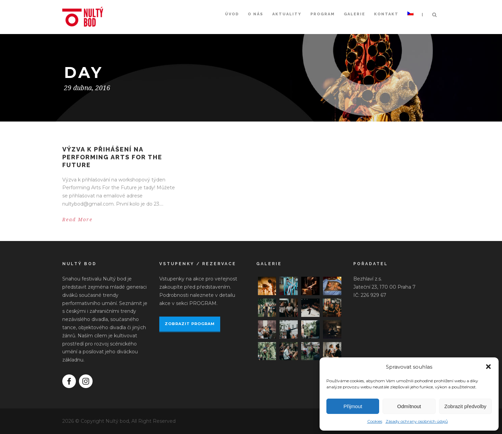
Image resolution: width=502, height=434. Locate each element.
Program (322, 14)
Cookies (374, 421)
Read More (77, 219)
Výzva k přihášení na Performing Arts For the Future (112, 157)
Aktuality (287, 14)
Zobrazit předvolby (465, 406)
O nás (255, 14)
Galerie (354, 14)
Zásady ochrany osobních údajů (417, 421)
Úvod (232, 14)
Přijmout (352, 406)
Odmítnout (409, 406)
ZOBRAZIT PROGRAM (190, 323)
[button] (488, 366)
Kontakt (386, 14)
